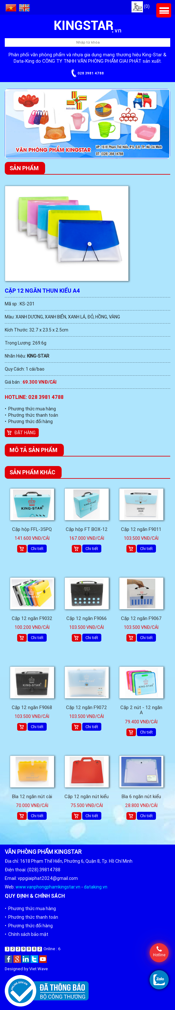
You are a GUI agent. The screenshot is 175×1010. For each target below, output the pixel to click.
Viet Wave (38, 969)
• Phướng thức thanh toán (31, 415)
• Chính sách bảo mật (26, 934)
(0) (140, 6)
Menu (163, 10)
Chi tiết (37, 548)
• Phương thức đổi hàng (29, 421)
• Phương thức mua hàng (30, 409)
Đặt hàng (25, 432)
